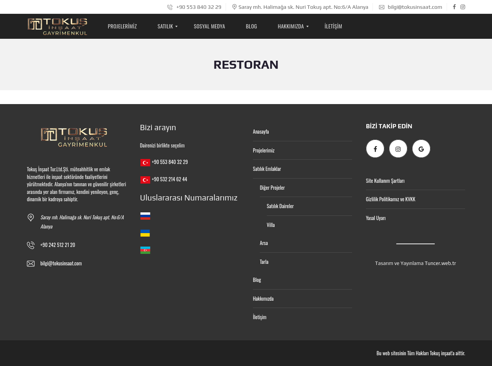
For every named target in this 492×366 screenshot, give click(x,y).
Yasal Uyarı (376, 218)
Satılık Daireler (280, 206)
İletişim (259, 317)
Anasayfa (261, 131)
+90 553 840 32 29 (194, 7)
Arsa (264, 243)
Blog (257, 279)
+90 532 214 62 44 (169, 179)
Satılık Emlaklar (267, 168)
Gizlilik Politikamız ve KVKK (390, 199)
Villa (271, 225)
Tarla (264, 261)
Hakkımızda (263, 298)
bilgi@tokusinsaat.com (410, 7)
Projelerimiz (263, 150)
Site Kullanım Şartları (385, 180)
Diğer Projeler (272, 187)
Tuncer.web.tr (440, 263)
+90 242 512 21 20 (57, 244)
